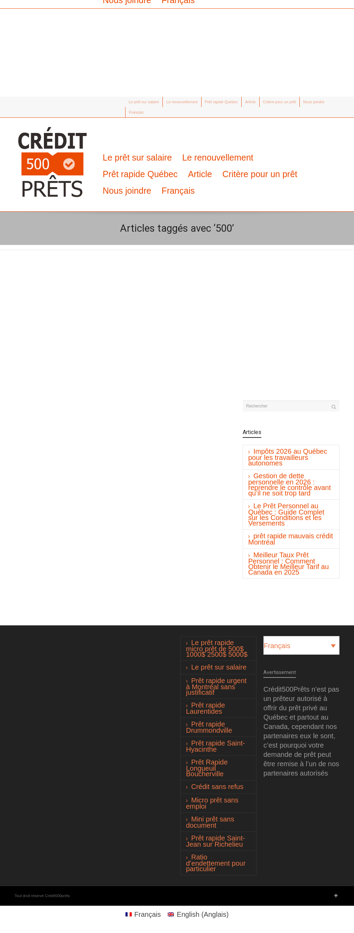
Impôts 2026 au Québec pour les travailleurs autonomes (287, 457)
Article (250, 102)
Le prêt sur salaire (144, 102)
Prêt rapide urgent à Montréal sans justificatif (216, 686)
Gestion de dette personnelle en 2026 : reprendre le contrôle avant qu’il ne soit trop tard (289, 484)
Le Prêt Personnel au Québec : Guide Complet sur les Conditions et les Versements (286, 514)
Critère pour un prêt (279, 102)
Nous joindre (314, 102)
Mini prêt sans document (210, 822)
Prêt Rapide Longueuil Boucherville (207, 768)
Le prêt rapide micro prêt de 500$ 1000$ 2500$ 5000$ (217, 648)
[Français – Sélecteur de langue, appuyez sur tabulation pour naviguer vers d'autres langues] (301, 645)
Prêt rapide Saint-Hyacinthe (215, 746)
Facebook (29, 102)
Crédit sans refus (217, 786)
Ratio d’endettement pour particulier (215, 863)
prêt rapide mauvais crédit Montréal (290, 539)
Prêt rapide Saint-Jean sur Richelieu (215, 841)
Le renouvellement (182, 102)
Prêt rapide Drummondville (209, 727)
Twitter (19, 102)
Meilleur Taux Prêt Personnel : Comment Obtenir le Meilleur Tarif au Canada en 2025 (288, 563)
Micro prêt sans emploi (212, 803)
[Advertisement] (177, 48)
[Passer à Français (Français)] (143, 914)
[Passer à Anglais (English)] (198, 914)
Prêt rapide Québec (221, 102)
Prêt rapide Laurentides (205, 708)
